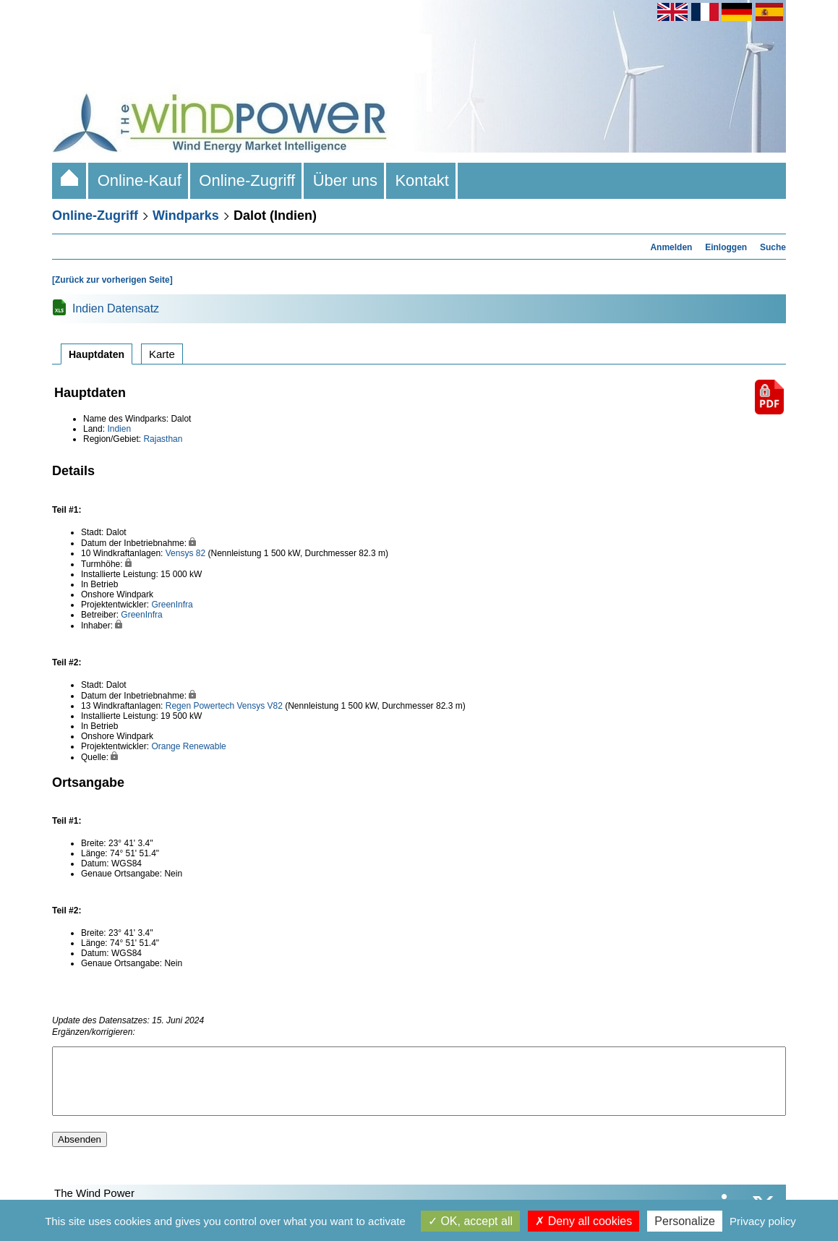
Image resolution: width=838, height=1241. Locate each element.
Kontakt (422, 180)
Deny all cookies (583, 1221)
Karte (162, 354)
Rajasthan (162, 439)
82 (200, 553)
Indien (119, 429)
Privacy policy (763, 1221)
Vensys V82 (259, 706)
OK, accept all (470, 1221)
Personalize (684, 1221)
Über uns (345, 180)
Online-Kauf (139, 180)
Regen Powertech (200, 706)
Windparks (186, 215)
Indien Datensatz (115, 308)
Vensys (180, 553)
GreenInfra (171, 605)
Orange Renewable (188, 746)
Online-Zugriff (247, 180)
